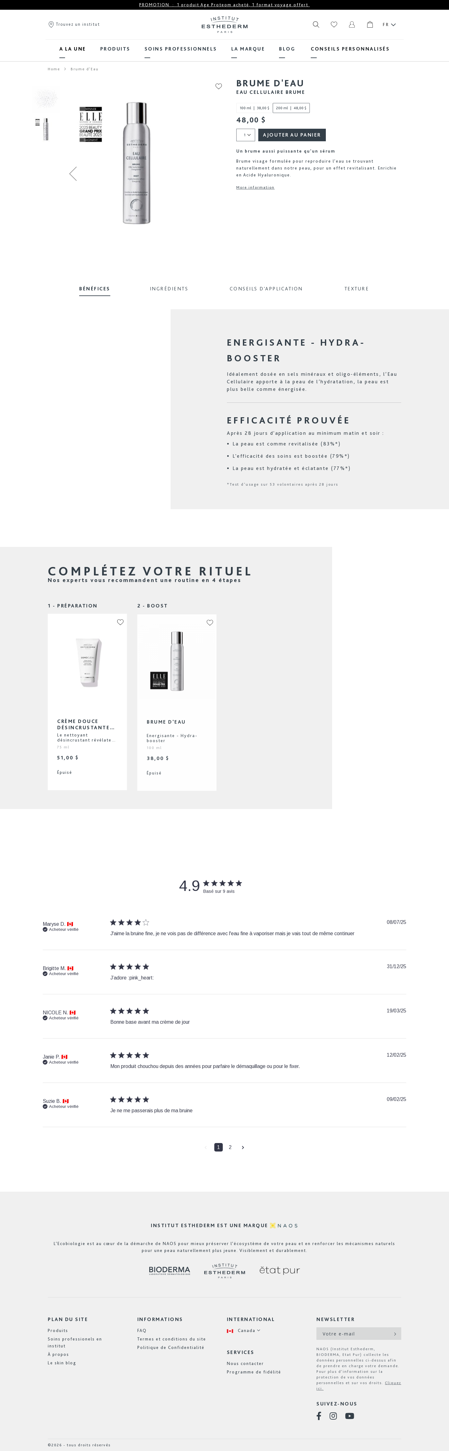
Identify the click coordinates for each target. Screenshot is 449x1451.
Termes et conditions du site (171, 1338)
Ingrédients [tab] (169, 289)
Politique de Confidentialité (171, 1347)
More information (255, 187)
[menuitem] (72, 49)
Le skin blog (62, 1362)
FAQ (142, 1330)
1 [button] (218, 1147)
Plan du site (68, 1319)
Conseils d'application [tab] (266, 289)
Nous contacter (245, 1363)
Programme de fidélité (254, 1371)
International (251, 1319)
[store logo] (225, 24)
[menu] (225, 49)
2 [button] (230, 1147)
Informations (160, 1319)
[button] (72, 173)
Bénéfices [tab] (94, 289)
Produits (58, 1330)
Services (241, 1352)
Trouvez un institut (74, 24)
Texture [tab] (356, 289)
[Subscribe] (394, 1333)
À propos (58, 1354)
